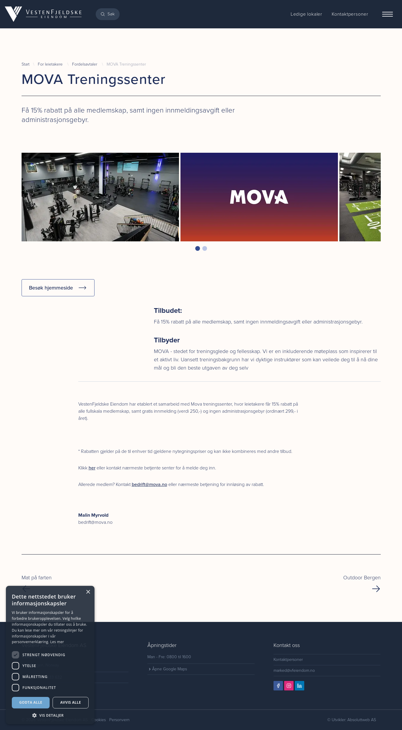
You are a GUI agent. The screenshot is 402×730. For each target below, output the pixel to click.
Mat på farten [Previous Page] (37, 584)
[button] (197, 248)
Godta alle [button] (30, 702)
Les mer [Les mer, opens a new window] (57, 641)
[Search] (108, 14)
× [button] (88, 592)
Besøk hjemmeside (58, 287)
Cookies (98, 720)
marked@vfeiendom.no (294, 670)
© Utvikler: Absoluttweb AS (351, 720)
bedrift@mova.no (149, 484)
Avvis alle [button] (70, 702)
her (92, 467)
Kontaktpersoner (288, 659)
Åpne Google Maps (167, 669)
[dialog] (50, 655)
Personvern (119, 720)
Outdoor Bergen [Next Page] (362, 584)
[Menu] (387, 14)
